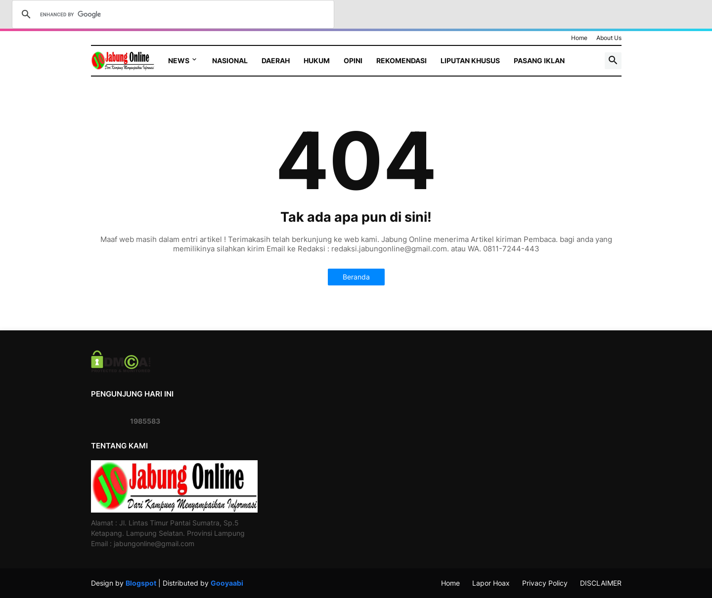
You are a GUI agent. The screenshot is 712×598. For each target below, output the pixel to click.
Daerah (276, 60)
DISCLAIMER (601, 583)
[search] (171, 14)
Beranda (356, 277)
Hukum (317, 60)
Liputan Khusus (470, 60)
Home (579, 37)
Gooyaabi (227, 583)
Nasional (230, 60)
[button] (613, 60)
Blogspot (141, 583)
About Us (609, 37)
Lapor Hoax (491, 583)
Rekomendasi (401, 60)
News (178, 60)
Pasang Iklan (539, 60)
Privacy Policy (545, 583)
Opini (353, 60)
